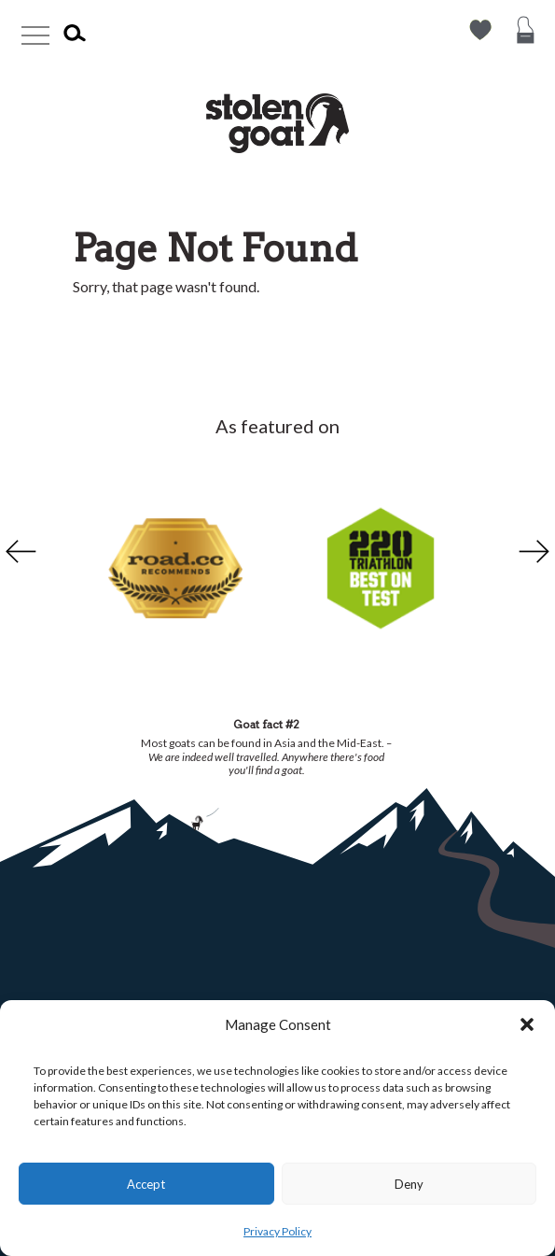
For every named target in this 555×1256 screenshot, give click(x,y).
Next (536, 552)
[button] (527, 1024)
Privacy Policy (277, 1231)
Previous (18, 552)
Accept (146, 1184)
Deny (409, 1184)
